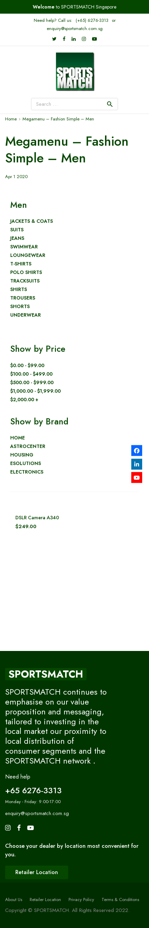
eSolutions (25, 463)
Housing (21, 455)
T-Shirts (20, 264)
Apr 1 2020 (16, 176)
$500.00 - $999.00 (32, 382)
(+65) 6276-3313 (92, 20)
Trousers (22, 298)
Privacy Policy (81, 899)
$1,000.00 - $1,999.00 (35, 391)
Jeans (17, 238)
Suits (17, 230)
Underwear (25, 315)
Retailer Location (45, 899)
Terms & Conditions (120, 899)
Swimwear (24, 247)
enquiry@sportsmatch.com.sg (75, 28)
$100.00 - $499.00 (31, 374)
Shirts (18, 289)
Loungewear (27, 255)
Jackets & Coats (31, 221)
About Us (13, 899)
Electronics (26, 472)
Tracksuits (25, 281)
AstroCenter (27, 446)
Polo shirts (26, 272)
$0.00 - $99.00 (27, 365)
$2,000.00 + (24, 399)
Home (17, 438)
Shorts (20, 306)
